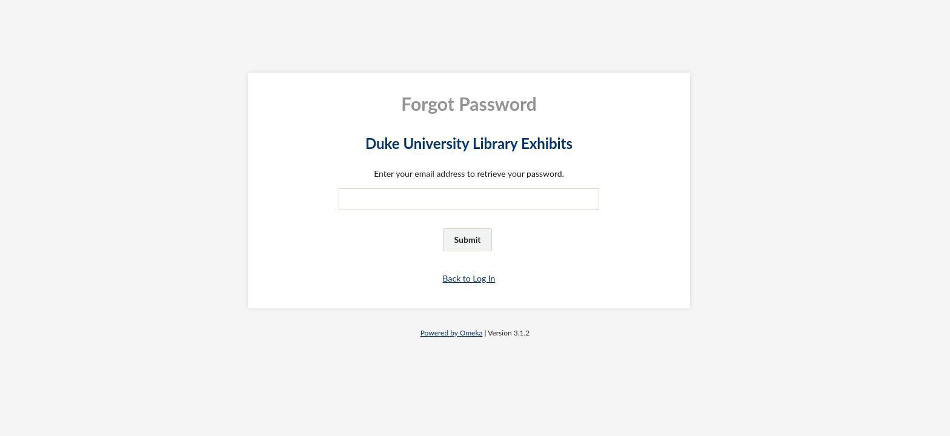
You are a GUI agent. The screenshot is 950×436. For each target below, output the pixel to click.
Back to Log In (469, 278)
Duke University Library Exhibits (469, 143)
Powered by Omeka (451, 332)
